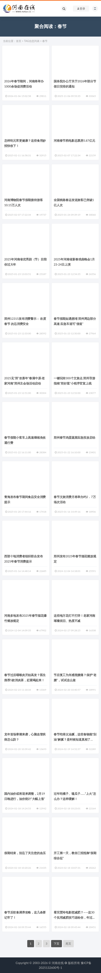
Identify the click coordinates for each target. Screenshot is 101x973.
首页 (18, 41)
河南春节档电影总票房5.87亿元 (74, 140)
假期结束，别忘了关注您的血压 (25, 853)
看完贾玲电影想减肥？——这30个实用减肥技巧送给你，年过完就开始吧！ (74, 917)
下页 (56, 943)
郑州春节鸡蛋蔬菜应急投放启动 (74, 437)
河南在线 (58, 963)
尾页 (68, 943)
